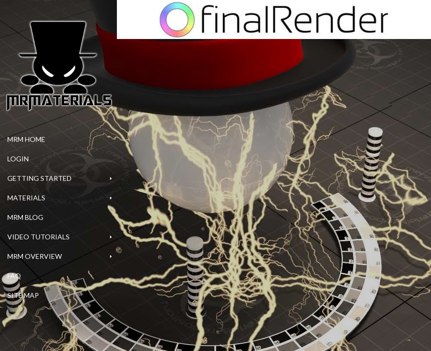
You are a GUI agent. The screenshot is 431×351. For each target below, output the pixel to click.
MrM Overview (34, 256)
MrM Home (26, 139)
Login (18, 159)
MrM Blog (25, 217)
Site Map (23, 295)
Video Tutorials (38, 237)
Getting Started (39, 178)
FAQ (14, 276)
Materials (26, 198)
